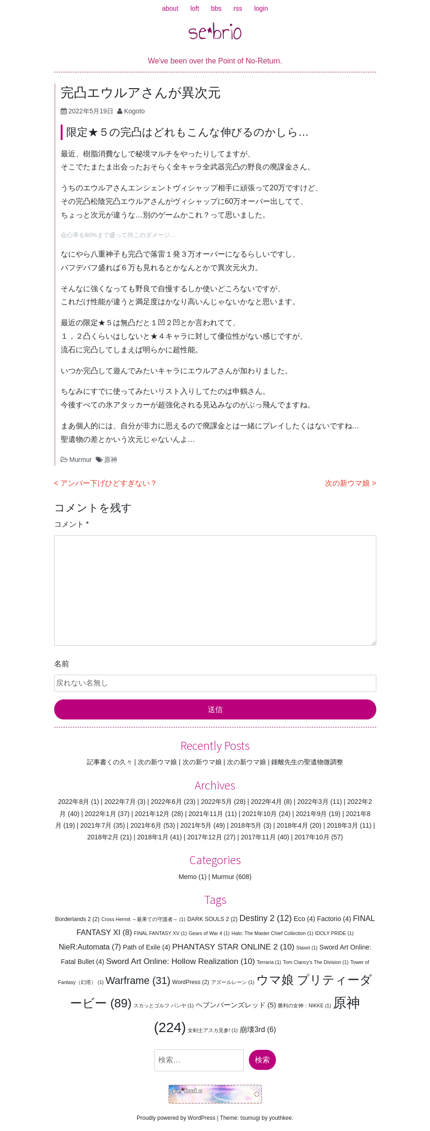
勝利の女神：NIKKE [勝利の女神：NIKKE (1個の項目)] (304, 1005)
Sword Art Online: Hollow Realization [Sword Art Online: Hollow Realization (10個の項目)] (180, 961)
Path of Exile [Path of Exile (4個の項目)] (146, 947)
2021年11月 (206, 813)
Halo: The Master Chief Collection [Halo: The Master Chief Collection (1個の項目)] (272, 933)
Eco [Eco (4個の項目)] (304, 918)
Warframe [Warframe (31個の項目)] (138, 980)
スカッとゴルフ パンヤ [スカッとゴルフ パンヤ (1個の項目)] (164, 1005)
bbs (216, 8)
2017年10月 (312, 837)
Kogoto (134, 111)
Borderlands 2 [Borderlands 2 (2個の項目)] (77, 919)
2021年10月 (259, 813)
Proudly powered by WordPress (176, 1118)
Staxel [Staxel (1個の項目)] (307, 947)
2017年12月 (204, 837)
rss (237, 8)
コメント (71, 524)
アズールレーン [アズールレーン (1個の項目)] (232, 982)
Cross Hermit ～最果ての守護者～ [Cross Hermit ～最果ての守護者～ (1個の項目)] (143, 919)
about (170, 8)
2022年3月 (313, 801)
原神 (110, 459)
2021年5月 (195, 825)
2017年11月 (258, 837)
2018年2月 (103, 837)
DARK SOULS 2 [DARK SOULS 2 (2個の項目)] (212, 919)
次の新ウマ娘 (347, 483)
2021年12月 (152, 813)
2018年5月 (245, 825)
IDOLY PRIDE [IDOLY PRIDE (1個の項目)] (334, 933)
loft (194, 8)
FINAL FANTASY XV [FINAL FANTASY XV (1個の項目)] (160, 933)
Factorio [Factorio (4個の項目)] (334, 918)
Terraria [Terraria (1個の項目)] (269, 962)
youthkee (280, 1118)
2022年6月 (166, 801)
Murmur (80, 459)
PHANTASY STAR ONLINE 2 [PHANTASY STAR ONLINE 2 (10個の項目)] (233, 946)
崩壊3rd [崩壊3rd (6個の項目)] (258, 1029)
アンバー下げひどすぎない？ (108, 483)
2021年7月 (96, 825)
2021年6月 (146, 825)
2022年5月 (216, 801)
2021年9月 (311, 813)
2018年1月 (153, 837)
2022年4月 (266, 801)
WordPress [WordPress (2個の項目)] (190, 982)
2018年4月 (292, 825)
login (261, 8)
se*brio (215, 31)
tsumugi (250, 1118)
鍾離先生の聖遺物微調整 (307, 762)
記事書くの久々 (110, 762)
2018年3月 (342, 825)
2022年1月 (100, 813)
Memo (187, 876)
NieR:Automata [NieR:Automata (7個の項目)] (90, 946)
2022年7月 (120, 801)
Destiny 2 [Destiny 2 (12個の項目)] (266, 918)
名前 (61, 664)
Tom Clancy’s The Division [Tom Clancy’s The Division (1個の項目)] (316, 962)
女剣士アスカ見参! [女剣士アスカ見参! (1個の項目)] (213, 1030)
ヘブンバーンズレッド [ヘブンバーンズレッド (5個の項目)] (236, 1005)
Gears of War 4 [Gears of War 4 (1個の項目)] (209, 933)
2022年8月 (73, 801)
